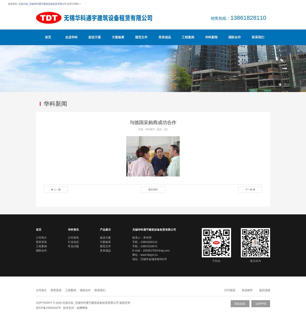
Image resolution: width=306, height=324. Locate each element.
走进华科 (71, 37)
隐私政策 (240, 303)
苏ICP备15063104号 (48, 307)
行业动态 (73, 241)
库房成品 (164, 37)
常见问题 (73, 246)
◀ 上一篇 (55, 189)
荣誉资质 (41, 241)
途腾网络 (82, 307)
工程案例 (188, 37)
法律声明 (260, 303)
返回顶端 (264, 290)
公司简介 (41, 237)
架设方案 (94, 37)
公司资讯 (73, 237)
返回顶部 (153, 189)
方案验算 (118, 37)
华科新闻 (211, 37)
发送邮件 (247, 290)
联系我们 (258, 37)
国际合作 (234, 37)
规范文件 (141, 37)
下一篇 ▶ (250, 189)
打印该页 (229, 290)
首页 (48, 37)
